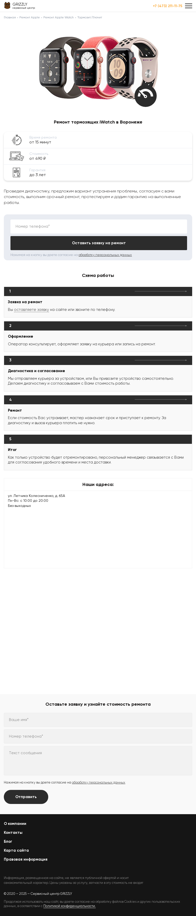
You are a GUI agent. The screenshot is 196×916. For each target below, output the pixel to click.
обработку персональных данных (105, 255)
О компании (15, 823)
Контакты (13, 832)
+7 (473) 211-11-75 (167, 6)
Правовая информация (25, 859)
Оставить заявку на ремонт (99, 243)
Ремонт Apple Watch (58, 17)
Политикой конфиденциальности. (69, 906)
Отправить (26, 797)
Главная (10, 17)
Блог (8, 841)
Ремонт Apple (29, 17)
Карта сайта (16, 850)
